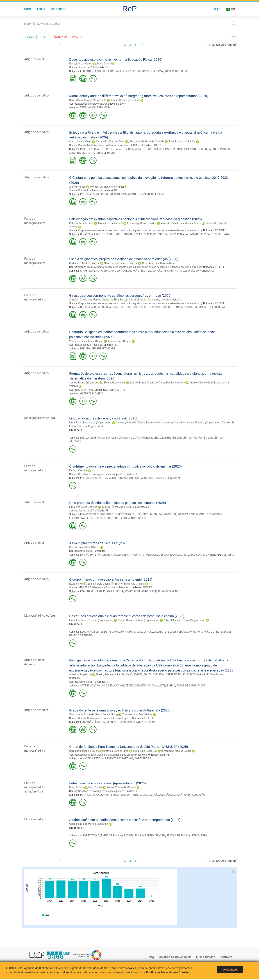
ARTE (162, 685)
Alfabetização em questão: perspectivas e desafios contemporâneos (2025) (124, 820)
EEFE (222, 230)
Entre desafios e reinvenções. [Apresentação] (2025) (107, 783)
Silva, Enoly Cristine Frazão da (121, 263)
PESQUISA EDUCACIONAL (181, 631)
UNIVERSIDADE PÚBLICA (117, 554)
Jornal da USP (86, 67)
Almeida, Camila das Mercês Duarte (181, 223)
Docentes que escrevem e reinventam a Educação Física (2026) (115, 59)
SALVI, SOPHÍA (134, 674)
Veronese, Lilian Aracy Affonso (86, 341)
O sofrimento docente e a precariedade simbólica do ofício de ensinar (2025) (125, 466)
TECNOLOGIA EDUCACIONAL (142, 685)
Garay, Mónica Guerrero (172, 382)
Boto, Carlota (104, 63)
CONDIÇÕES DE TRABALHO (132, 478)
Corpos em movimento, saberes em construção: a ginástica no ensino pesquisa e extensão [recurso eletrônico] (140, 230)
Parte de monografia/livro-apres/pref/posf (35, 787)
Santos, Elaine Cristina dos (84, 382)
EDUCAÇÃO (86, 631)
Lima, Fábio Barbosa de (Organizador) (90, 422)
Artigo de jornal (34, 59)
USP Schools (59, 9)
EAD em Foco (85, 389)
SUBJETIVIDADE (106, 348)
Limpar (233, 36)
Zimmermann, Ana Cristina (130, 583)
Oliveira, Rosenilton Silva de (84, 547)
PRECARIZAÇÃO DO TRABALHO (98, 478)
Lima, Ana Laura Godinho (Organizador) (91, 620)
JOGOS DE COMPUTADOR (190, 685)
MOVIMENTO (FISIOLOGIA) (210, 307)
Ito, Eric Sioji (76, 583)
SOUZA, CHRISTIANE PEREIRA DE (162, 674)
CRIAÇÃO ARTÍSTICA (139, 149)
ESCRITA (129, 835)
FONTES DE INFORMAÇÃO (109, 631)
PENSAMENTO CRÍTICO (132, 518)
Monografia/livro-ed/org (39, 418)
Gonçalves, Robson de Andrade (147, 141)
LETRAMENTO (199, 835)
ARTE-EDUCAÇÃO (90, 685)
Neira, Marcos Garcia (81, 63)
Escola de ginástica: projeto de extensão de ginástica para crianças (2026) (123, 259)
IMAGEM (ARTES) (175, 149)
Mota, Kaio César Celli (110, 223)
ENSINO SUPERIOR (145, 234)
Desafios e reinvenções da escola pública (101, 474)
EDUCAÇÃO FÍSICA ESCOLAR (96, 71)
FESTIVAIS (127, 234)
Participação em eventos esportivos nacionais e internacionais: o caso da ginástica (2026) (135, 219)
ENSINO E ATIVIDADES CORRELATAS (209, 234)
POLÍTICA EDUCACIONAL (94, 194)
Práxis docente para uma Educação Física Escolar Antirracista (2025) (120, 710)
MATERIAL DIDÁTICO (91, 393)
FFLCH (118, 389)
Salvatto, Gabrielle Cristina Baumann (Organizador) (144, 422)
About (41, 9)
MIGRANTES (200, 437)
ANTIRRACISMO (123, 721)
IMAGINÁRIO (87, 591)
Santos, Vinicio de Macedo (121, 787)
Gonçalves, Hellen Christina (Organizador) (197, 422)
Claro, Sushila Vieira (80, 141)
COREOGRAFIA (102, 307)
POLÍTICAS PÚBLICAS (144, 554)
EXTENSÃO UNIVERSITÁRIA (172, 234)
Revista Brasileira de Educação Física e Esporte (104, 718)
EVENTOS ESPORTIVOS (107, 234)
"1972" (77, 37)
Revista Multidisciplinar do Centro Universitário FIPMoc (109, 145)
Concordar (230, 969)
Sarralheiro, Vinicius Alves (110, 141)
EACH (123, 103)
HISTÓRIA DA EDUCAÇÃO (139, 631)
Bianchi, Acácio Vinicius (182, 141)
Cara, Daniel (95, 787)
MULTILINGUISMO (151, 437)
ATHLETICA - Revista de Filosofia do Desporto (103, 587)
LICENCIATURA (144, 514)
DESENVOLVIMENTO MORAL (96, 107)
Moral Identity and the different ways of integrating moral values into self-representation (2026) (138, 96)
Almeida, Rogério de (80, 674)
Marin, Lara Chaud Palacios (133, 507)
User (217, 9)
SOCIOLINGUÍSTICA (117, 437)
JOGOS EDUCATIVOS (112, 685)
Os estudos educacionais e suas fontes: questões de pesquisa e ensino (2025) (126, 616)
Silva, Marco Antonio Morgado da (87, 100)
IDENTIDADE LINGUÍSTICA (177, 437)
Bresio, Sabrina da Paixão (110, 674)
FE (106, 67)
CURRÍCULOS (145, 71)
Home (27, 9)
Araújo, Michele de (200, 382)
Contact (226, 957)
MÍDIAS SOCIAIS (89, 514)
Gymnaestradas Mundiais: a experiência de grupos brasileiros (112, 754)
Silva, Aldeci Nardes (115, 382)
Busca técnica (205, 957)
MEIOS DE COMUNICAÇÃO (201, 149)
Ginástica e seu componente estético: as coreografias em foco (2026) (120, 295)
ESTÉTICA (158, 149)
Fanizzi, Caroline (78, 470)
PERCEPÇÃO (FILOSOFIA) (110, 591)
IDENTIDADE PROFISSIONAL (165, 478)
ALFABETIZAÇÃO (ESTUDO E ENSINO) (101, 835)
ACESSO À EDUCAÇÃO (169, 554)
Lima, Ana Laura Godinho (83, 507)
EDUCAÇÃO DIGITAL (165, 514)
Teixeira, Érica (109, 507)
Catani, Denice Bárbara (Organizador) (138, 620)
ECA (155, 145)
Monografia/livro (35, 819)
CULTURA (134, 437)
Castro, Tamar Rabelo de (144, 382)
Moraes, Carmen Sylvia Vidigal (107, 186)
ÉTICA (114, 149)
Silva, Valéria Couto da (81, 714)
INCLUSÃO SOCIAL (194, 554)
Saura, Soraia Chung (99, 583)
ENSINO (91, 518)
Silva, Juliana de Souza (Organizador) (185, 620)
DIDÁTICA (159, 631)
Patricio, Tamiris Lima (81, 223)
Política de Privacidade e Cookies (167, 972)
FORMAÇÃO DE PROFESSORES (171, 71)
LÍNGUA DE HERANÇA (92, 437)
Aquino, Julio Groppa (119, 341)
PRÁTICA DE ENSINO (125, 71)
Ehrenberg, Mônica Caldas (141, 223)
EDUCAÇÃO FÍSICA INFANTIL (165, 270)
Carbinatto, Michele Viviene (84, 263)
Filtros (29, 36)
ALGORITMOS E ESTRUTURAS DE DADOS (92, 152)
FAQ (151, 957)
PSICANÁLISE (88, 348)
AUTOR (123, 149)
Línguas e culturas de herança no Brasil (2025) (103, 418)
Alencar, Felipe (77, 186)
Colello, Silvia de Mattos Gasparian (88, 823)
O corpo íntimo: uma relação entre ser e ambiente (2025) (110, 579)
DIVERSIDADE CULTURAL (220, 554)
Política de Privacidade (175, 957)
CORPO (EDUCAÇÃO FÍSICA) (132, 270)
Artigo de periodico (36, 95)
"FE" (46, 37)
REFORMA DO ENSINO (151, 194)
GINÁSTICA (86, 234)
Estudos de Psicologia (90, 103)
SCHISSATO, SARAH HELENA (198, 674)
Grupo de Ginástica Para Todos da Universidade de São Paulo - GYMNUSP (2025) (128, 747)
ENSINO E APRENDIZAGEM (150, 835)
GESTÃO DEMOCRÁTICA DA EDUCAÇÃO (182, 794)
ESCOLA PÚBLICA (120, 794)
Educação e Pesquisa (90, 190)
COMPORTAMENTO (169, 591)
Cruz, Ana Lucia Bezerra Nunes (159, 263)
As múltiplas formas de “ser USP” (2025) (99, 543)
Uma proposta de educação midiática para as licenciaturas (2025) (117, 503)
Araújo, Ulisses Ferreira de (125, 100)
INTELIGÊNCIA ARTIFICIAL (95, 149)
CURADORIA (224, 149)
